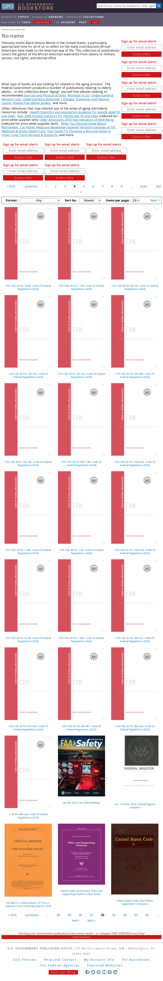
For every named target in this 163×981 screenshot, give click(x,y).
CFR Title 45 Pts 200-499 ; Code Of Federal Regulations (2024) (134, 375)
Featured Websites (105, 965)
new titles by (28, 22)
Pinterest (110, 972)
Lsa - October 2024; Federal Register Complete (134, 806)
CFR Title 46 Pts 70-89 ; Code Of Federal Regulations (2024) (28, 287)
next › (144, 186)
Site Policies (24, 960)
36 (147, 915)
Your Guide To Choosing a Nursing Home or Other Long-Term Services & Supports (56, 133)
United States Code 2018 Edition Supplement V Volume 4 (135, 902)
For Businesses (136, 960)
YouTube (104, 972)
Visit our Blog (63, 972)
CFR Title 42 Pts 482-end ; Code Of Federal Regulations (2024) (134, 728)
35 (136, 915)
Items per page (118, 200)
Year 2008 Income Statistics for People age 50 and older (57, 116)
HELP (83, 22)
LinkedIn (115, 972)
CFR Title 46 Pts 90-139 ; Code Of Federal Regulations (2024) (135, 287)
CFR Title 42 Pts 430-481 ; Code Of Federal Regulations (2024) (81, 728)
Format (12, 200)
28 (58, 915)
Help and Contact (60, 960)
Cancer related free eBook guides (26, 103)
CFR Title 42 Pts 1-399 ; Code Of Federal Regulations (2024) (81, 639)
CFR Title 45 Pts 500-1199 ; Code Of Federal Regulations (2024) (81, 463)
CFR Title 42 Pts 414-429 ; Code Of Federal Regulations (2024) (28, 728)
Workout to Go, (79, 95)
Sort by (71, 200)
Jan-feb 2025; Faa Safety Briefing (81, 802)
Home (5, 29)
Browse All (15, 16)
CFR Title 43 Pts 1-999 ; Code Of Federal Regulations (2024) (28, 551)
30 (80, 915)
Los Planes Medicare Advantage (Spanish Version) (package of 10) (67, 127)
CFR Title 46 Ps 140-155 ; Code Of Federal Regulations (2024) (81, 375)
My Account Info (99, 960)
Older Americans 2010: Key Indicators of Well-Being (76, 120)
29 (69, 915)
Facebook (87, 972)
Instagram (99, 972)
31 (91, 915)
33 (113, 915)
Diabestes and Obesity (92, 99)
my (66, 22)
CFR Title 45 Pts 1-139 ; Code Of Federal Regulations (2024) (81, 287)
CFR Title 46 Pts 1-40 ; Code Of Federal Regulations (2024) (81, 551)
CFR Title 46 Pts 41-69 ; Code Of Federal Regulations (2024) (28, 639)
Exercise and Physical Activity (44, 95)
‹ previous (30, 186)
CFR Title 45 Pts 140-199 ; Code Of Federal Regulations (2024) (28, 375)
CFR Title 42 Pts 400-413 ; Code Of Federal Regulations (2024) (134, 639)
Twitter (93, 972)
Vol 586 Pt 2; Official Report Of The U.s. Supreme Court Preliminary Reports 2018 (28, 904)
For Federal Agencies (60, 965)
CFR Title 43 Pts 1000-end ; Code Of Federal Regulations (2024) (135, 551)
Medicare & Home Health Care (23, 131)
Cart (95, 22)
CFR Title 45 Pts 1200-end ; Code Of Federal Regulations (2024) (135, 463)
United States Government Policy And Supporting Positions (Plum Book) (81, 892)
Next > (155, 200)
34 (124, 915)
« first (11, 186)
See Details (81, 937)
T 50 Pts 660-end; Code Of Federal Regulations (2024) (28, 816)
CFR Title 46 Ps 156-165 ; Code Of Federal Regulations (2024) (28, 463)
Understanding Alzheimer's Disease (48, 99)
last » (91, 920)
